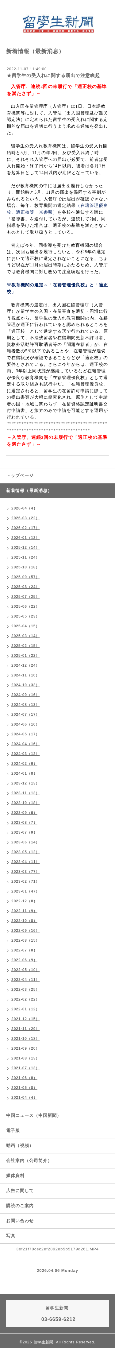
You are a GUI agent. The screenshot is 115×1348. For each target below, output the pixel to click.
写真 (10, 1235)
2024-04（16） (25, 744)
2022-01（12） (25, 1009)
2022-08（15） (25, 940)
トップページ (20, 475)
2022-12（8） (24, 901)
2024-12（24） (25, 665)
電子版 (13, 1130)
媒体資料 (15, 1175)
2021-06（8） (24, 1078)
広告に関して (20, 1190)
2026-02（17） (25, 528)
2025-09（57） (25, 577)
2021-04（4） (24, 1097)
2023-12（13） (25, 783)
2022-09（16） (25, 930)
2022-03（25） (25, 989)
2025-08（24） (25, 587)
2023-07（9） (24, 832)
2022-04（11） (25, 980)
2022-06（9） (24, 960)
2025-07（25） (25, 597)
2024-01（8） (24, 773)
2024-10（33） (25, 685)
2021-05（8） (24, 1088)
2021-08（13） (25, 1058)
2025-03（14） (25, 636)
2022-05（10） (25, 970)
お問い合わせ (20, 1220)
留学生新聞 (43, 1342)
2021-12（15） (25, 1019)
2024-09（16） (25, 695)
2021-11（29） (25, 1029)
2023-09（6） (24, 813)
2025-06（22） (25, 606)
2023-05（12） (25, 852)
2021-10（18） (25, 1038)
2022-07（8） (24, 950)
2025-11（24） (25, 557)
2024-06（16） (25, 724)
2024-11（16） (25, 675)
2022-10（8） (24, 921)
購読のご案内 (20, 1205)
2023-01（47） (25, 891)
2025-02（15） (25, 646)
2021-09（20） (25, 1048)
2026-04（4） (24, 508)
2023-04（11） (25, 862)
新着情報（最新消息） (29, 490)
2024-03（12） (25, 754)
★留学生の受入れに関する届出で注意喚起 (53, 75)
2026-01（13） (25, 538)
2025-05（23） (25, 616)
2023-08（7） (24, 822)
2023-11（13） (25, 793)
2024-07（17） (25, 714)
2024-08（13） (25, 705)
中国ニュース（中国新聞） (33, 1115)
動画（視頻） (20, 1145)
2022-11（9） (24, 911)
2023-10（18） (25, 803)
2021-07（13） (25, 1068)
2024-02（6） (24, 763)
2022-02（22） (25, 999)
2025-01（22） (25, 655)
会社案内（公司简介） (29, 1160)
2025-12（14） (25, 547)
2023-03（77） (25, 872)
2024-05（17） (25, 734)
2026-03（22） (25, 518)
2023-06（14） (25, 842)
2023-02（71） (25, 881)
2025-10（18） (25, 567)
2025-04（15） (25, 626)
